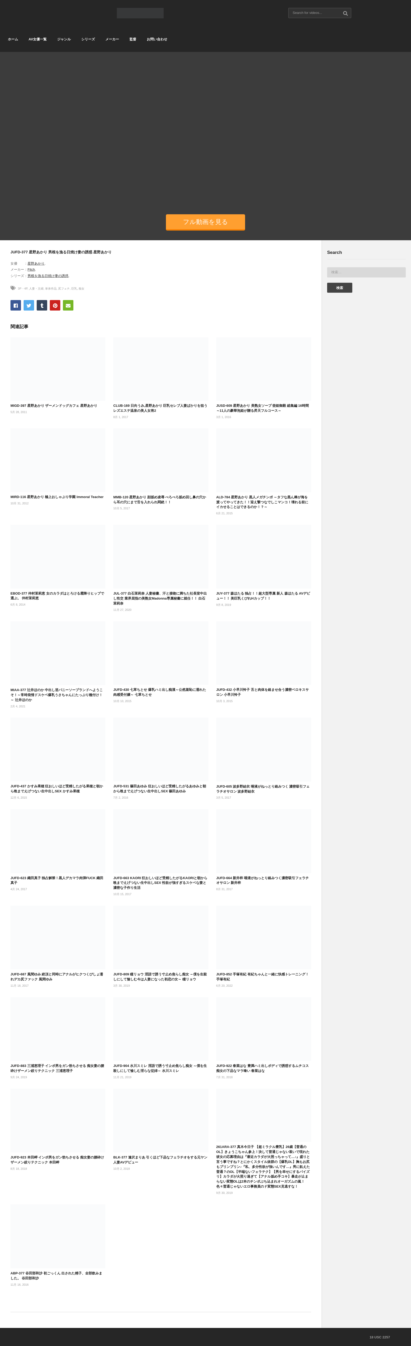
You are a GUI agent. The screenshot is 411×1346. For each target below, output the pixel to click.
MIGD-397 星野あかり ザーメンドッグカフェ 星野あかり (53, 406)
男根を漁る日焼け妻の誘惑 (48, 276)
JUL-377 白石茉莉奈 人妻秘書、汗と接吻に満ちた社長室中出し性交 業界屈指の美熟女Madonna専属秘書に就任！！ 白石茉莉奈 (160, 598)
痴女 (81, 288)
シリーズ (88, 39)
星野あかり (36, 263)
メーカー (112, 39)
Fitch (31, 269)
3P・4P (23, 288)
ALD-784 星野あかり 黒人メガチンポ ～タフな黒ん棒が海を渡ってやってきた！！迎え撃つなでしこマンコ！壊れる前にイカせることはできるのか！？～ (262, 502)
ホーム (13, 39)
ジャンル (64, 39)
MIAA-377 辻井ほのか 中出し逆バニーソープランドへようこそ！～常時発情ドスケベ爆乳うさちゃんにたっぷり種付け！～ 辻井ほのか (56, 695)
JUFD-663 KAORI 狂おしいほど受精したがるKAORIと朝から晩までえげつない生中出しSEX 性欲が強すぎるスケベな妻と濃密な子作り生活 (160, 883)
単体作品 (51, 288)
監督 (132, 39)
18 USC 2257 (380, 1337)
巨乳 (74, 288)
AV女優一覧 (38, 39)
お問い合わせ (157, 39)
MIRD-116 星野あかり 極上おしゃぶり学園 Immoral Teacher (57, 497)
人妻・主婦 (36, 288)
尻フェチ (64, 288)
